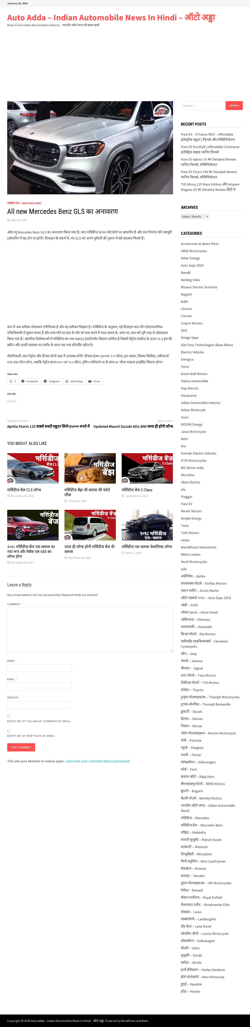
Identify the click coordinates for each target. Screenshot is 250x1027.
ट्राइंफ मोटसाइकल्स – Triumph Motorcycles (210, 697)
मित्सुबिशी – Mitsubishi (196, 854)
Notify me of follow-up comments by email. (39, 721)
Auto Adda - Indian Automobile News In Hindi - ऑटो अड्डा (67, 1021)
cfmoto (186, 308)
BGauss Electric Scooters (199, 287)
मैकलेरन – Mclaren (193, 868)
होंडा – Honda (190, 991)
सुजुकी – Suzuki (191, 955)
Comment (15, 604)
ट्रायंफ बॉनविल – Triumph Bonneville (205, 704)
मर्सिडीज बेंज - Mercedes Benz (24, 203)
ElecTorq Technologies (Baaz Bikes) (207, 345)
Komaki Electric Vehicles (198, 453)
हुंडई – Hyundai (191, 984)
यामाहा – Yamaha (193, 875)
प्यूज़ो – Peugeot (192, 747)
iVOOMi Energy (192, 424)
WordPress (128, 1021)
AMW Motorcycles (194, 251)
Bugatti (186, 294)
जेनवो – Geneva (191, 661)
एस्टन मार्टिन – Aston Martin (200, 590)
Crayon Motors (192, 323)
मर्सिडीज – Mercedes (195, 818)
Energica (187, 359)
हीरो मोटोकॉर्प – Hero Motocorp (202, 977)
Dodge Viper (190, 337)
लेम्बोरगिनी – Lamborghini (198, 919)
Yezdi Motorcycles (194, 561)
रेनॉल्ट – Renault (192, 890)
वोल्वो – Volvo (190, 948)
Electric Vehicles (192, 352)
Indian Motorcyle (193, 410)
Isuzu (184, 417)
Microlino (187, 475)
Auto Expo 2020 (192, 265)
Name (12, 661)
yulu (184, 569)
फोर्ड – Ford (189, 769)
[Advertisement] (125, 64)
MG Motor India (192, 467)
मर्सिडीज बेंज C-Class (137, 490)
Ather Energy (190, 258)
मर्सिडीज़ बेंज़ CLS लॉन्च (24, 490)
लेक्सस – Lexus (191, 912)
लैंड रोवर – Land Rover (196, 926)
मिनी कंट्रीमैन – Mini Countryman (203, 861)
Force (185, 366)
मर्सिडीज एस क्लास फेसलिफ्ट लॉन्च (147, 546)
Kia (183, 446)
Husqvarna (188, 395)
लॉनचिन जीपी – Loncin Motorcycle (205, 933)
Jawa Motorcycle (193, 431)
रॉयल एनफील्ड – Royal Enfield (201, 897)
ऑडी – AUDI (189, 605)
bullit (184, 301)
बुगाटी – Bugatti (192, 791)
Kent (184, 439)
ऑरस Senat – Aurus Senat (199, 612)
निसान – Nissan (191, 726)
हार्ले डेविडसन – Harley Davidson (203, 969)
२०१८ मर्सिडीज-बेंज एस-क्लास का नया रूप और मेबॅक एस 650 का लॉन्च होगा (31, 551)
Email (12, 679)
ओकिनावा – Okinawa (195, 619)
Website (13, 697)
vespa (185, 540)
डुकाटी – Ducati (191, 711)
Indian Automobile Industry (201, 402)
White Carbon (190, 554)
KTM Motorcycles (194, 460)
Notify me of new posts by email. (31, 736)
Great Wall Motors (194, 374)
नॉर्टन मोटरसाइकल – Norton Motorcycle (208, 733)
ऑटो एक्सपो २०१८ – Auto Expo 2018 (206, 598)
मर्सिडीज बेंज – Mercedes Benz (202, 825)
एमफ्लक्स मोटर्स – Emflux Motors (204, 583)
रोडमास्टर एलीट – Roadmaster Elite (205, 904)
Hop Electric (190, 388)
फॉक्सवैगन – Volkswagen (198, 762)
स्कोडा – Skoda (191, 962)
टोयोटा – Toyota (192, 690)
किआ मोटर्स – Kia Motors (198, 634)
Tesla (185, 525)
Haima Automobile (194, 381)
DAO (184, 330)
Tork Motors (190, 532)
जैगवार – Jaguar (192, 668)
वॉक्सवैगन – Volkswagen (198, 941)
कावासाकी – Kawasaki (196, 626)
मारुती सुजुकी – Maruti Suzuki (201, 839)
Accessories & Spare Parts (200, 243)
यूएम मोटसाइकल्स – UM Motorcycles (206, 883)
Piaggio (186, 496)
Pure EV (186, 504)
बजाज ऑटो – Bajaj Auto (197, 776)
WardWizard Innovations (198, 547)
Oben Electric (190, 482)
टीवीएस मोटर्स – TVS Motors (200, 682)
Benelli (186, 272)
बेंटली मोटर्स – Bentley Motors (201, 798)
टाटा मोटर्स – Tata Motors (198, 675)
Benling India (190, 280)
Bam (145, 1021)
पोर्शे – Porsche (191, 740)
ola (183, 489)
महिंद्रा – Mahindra (193, 832)
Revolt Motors (191, 511)
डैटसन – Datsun (192, 718)
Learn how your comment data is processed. (97, 761)
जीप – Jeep (189, 653)
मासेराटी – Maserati (194, 847)
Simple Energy (191, 518)
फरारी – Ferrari (191, 755)
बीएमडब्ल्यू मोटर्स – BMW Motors (203, 783)
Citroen (186, 316)
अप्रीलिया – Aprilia (193, 576)
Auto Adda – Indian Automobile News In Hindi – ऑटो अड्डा (111, 17)
